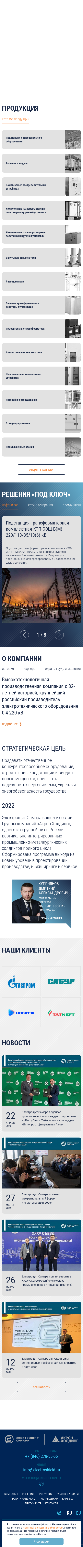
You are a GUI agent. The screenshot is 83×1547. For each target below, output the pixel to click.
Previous (24, 634)
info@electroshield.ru (41, 1469)
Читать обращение (51, 918)
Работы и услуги (67, 1494)
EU (78, 1513)
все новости (41, 1387)
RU (69, 1513)
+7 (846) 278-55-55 (41, 1456)
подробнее (41, 66)
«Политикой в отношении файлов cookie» (43, 1527)
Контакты (51, 1503)
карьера (29, 668)
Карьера (67, 1498)
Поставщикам (49, 1498)
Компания (11, 1494)
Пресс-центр (33, 1503)
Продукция (45, 1494)
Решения (28, 1494)
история (8, 668)
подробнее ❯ (12, 724)
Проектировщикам (23, 1498)
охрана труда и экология (63, 668)
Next (59, 634)
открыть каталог (41, 469)
